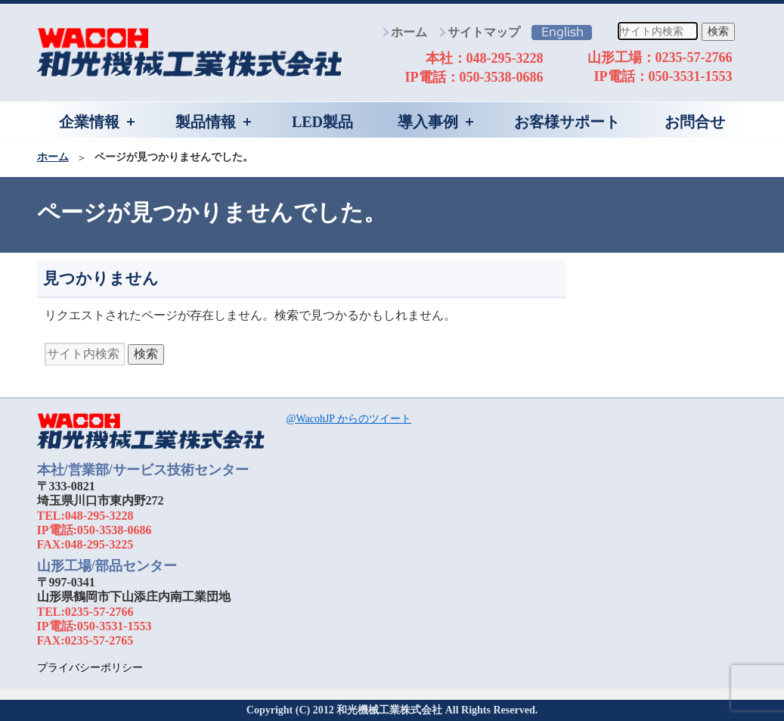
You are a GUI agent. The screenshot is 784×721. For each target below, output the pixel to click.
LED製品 (322, 121)
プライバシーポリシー (90, 667)
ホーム (409, 32)
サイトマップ (484, 32)
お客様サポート (567, 121)
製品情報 (205, 121)
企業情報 (89, 121)
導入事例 (428, 121)
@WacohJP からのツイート (349, 418)
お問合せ (695, 121)
